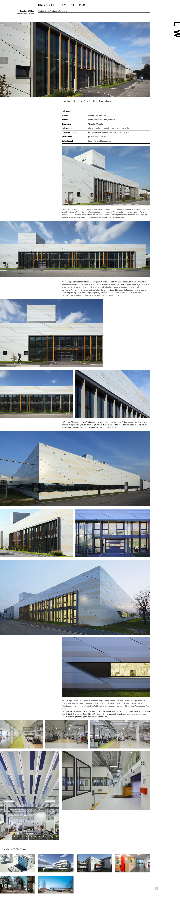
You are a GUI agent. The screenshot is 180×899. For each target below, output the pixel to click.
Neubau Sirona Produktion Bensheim (87, 101)
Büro (62, 5)
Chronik (78, 5)
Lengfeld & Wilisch (27, 11)
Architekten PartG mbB (26, 14)
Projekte (46, 5)
